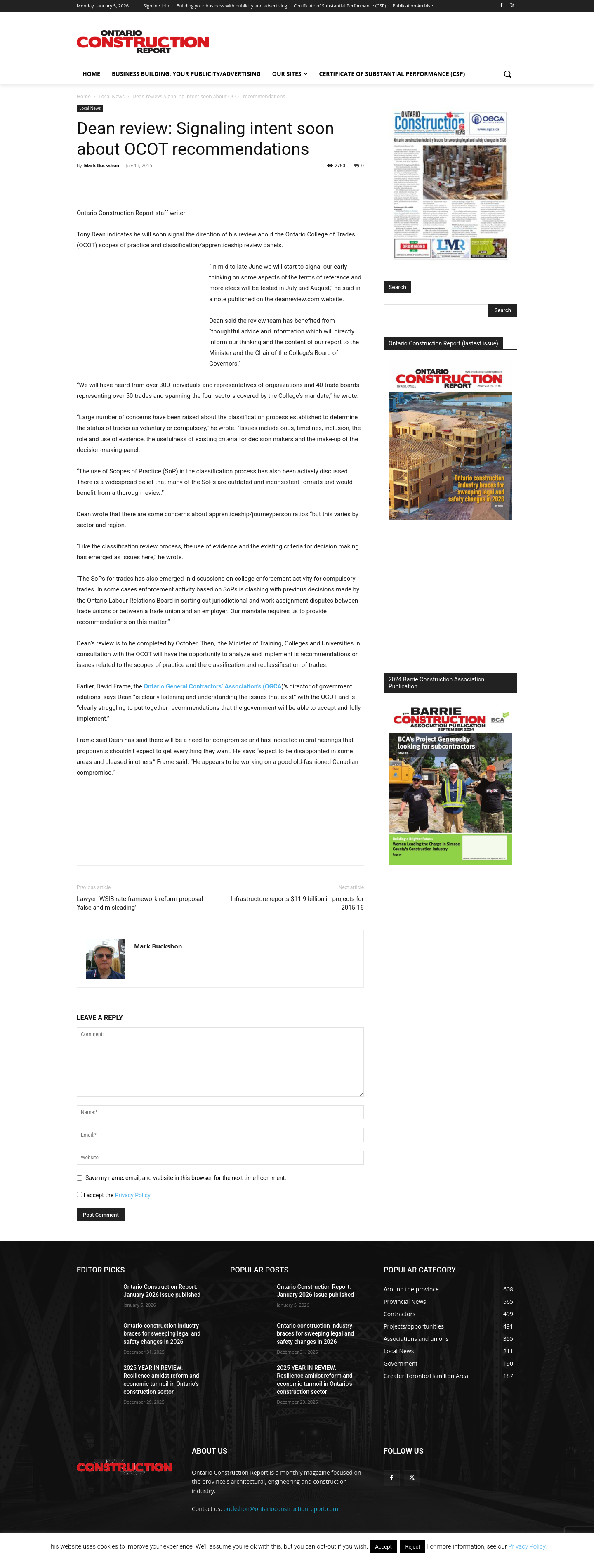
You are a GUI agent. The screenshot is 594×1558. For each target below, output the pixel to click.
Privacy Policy (133, 1195)
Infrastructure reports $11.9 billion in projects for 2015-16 (297, 903)
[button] (507, 74)
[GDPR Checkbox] (79, 1194)
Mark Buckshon (101, 165)
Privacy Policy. (527, 1546)
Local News (112, 96)
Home (84, 96)
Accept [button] (383, 1547)
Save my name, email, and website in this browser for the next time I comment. (185, 1178)
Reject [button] (412, 1547)
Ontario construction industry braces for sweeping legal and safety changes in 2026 (161, 1333)
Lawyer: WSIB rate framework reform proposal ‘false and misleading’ (140, 903)
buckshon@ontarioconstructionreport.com (281, 1509)
